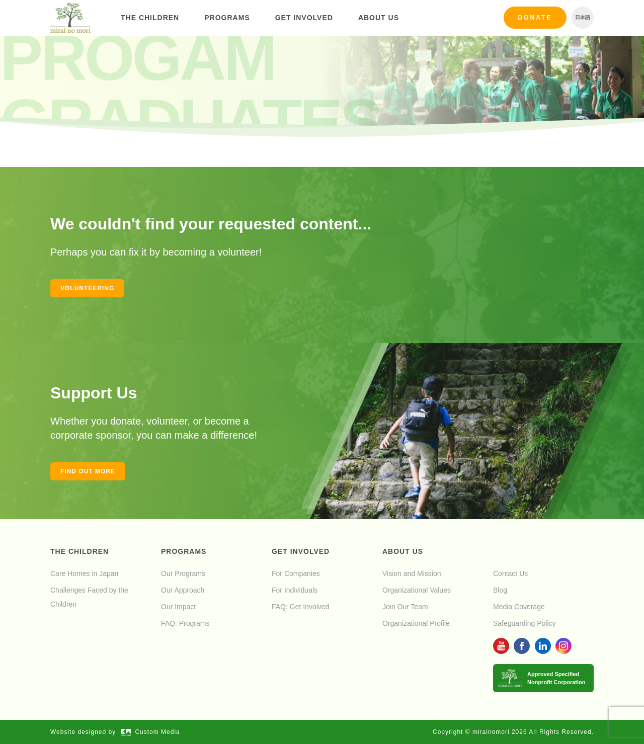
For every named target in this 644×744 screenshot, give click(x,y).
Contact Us (510, 573)
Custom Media (150, 731)
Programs (227, 18)
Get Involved (304, 18)
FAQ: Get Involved (300, 607)
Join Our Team (405, 607)
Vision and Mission (411, 573)
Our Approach (182, 590)
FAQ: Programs (185, 623)
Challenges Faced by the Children (89, 597)
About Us (378, 18)
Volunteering (87, 288)
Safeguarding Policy (524, 623)
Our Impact (178, 607)
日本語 (582, 17)
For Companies (296, 573)
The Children (150, 18)
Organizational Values (416, 590)
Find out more (87, 471)
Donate (535, 17)
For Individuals (294, 590)
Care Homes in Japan (84, 573)
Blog (500, 590)
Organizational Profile (416, 623)
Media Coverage (519, 607)
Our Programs (183, 573)
